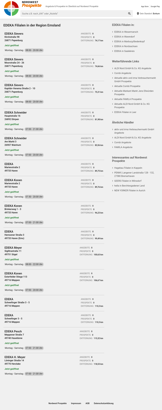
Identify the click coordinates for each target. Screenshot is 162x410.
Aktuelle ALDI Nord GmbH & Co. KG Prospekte (132, 106)
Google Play (155, 6)
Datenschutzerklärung (103, 403)
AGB (88, 403)
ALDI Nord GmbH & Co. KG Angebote (132, 68)
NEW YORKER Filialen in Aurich (129, 190)
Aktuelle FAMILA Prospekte (128, 99)
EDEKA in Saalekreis (124, 51)
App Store (144, 6)
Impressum (76, 403)
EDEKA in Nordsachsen (126, 46)
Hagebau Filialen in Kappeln (128, 168)
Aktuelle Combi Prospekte (127, 86)
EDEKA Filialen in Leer (125, 112)
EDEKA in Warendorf (124, 36)
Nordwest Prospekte (89, 6)
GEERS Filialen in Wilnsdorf (127, 181)
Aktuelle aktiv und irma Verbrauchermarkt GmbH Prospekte (135, 80)
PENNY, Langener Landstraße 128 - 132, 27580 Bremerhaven (134, 174)
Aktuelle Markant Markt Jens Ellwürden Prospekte (134, 93)
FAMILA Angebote (123, 147)
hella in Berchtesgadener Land (129, 185)
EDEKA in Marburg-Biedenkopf (129, 41)
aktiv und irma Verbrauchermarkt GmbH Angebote (134, 131)
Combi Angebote (122, 73)
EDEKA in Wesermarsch (126, 32)
